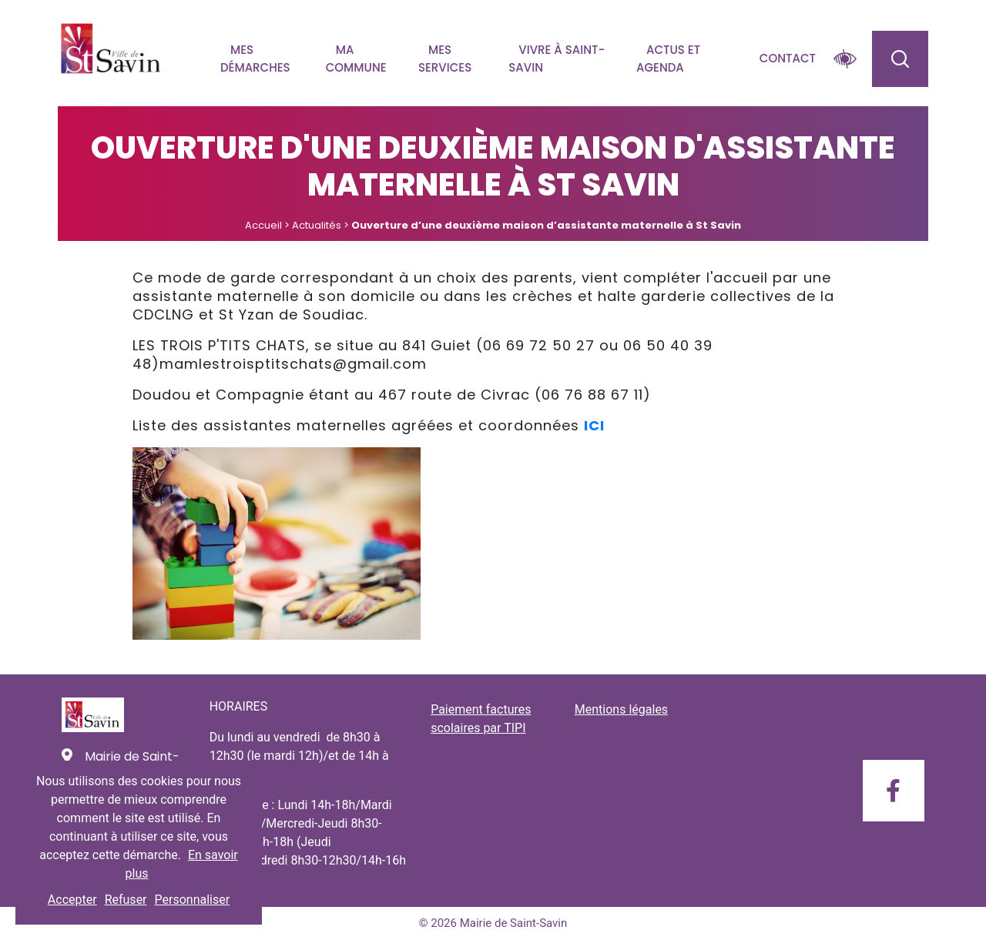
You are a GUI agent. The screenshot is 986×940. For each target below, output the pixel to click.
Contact (788, 58)
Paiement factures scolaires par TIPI (481, 718)
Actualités (316, 225)
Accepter (72, 899)
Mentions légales (621, 709)
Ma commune (356, 58)
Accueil (263, 225)
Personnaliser (192, 899)
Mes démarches (255, 58)
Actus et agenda (668, 58)
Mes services (444, 58)
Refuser (126, 899)
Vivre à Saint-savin (556, 58)
